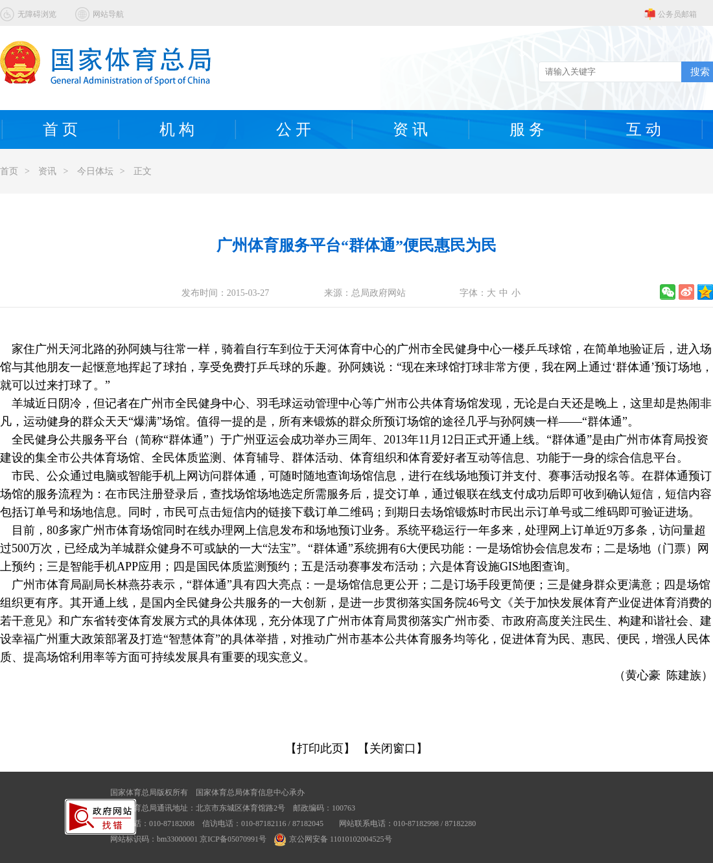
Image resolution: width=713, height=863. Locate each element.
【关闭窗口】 (393, 748)
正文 (143, 171)
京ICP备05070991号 (233, 839)
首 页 (60, 129)
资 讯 (410, 129)
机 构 (176, 129)
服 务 (526, 129)
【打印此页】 (320, 748)
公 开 (293, 129)
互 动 (643, 129)
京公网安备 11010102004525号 (333, 839)
